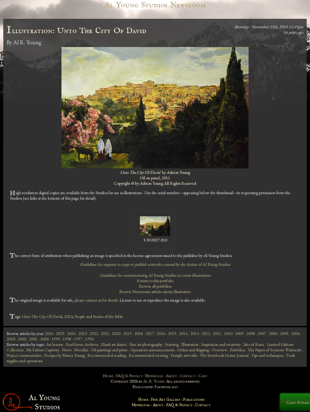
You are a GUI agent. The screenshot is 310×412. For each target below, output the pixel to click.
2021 (105, 333)
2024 (71, 333)
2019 (127, 333)
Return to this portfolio (155, 280)
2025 (60, 333)
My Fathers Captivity (42, 350)
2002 (22, 339)
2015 (172, 333)
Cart (202, 375)
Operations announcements (152, 350)
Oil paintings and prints (109, 350)
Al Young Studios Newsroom (155, 5)
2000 (44, 339)
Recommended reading (106, 355)
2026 (49, 333)
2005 (284, 333)
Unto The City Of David (42, 316)
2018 (138, 333)
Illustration (190, 344)
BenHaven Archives (82, 344)
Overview (219, 350)
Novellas (81, 350)
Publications (193, 399)
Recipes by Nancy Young (64, 355)
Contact (188, 375)
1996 (89, 339)
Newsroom (154, 375)
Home (108, 375)
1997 (78, 339)
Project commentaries (24, 355)
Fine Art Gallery (165, 399)
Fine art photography (145, 344)
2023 (82, 333)
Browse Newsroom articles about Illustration (155, 291)
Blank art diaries (114, 344)
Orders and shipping (193, 350)
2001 (33, 339)
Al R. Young (154, 381)
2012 (206, 333)
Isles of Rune (253, 344)
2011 (217, 333)
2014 (183, 333)
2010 (68, 316)
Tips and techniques (267, 355)
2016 (161, 333)
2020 (116, 333)
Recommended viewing (148, 355)
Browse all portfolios (155, 286)
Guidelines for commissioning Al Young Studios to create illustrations (155, 275)
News (66, 350)
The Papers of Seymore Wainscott (274, 350)
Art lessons (54, 344)
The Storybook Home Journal (224, 355)
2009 (239, 333)
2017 (150, 333)
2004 (295, 333)
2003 (11, 339)
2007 (262, 333)
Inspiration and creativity (221, 344)
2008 (250, 333)
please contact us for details (96, 300)
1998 (67, 339)
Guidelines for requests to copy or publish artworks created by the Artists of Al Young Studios (155, 264)
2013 (194, 333)
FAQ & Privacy (129, 375)
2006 (273, 333)
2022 (94, 333)
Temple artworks (183, 355)
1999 (55, 339)
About (171, 375)
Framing (172, 344)
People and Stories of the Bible (99, 316)
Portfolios (237, 350)
